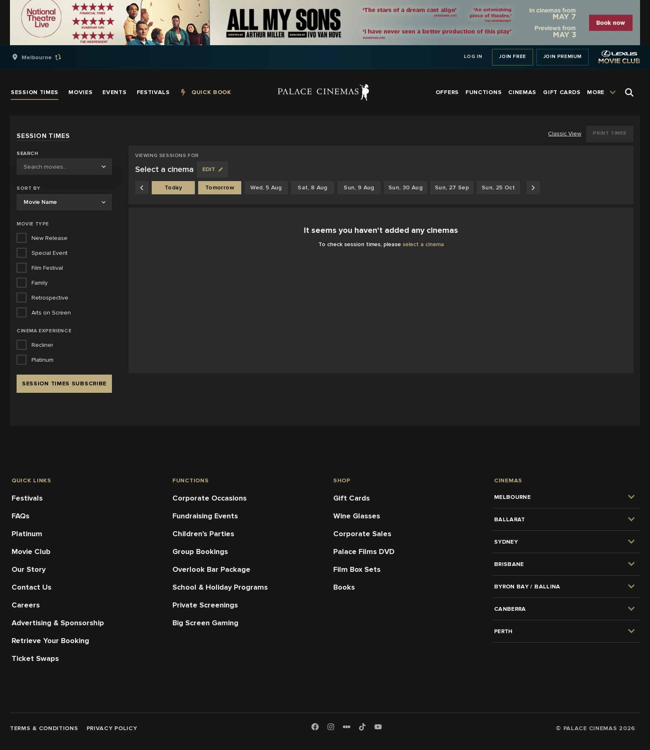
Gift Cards (351, 498)
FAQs (20, 515)
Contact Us (31, 587)
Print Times (610, 133)
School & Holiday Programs (220, 587)
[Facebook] (315, 727)
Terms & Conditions (44, 728)
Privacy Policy (112, 728)
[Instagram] (331, 727)
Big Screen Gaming (205, 622)
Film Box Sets (357, 569)
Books (344, 587)
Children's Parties (203, 533)
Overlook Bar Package (211, 569)
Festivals (27, 498)
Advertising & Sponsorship (58, 622)
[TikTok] (362, 727)
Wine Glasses (356, 515)
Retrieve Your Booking (50, 640)
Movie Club (31, 551)
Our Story (29, 569)
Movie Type (33, 224)
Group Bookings (200, 551)
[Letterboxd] (346, 727)
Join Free (512, 56)
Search (28, 154)
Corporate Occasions (209, 498)
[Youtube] (378, 727)
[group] (45, 57)
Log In (473, 56)
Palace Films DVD (364, 551)
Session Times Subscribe (64, 383)
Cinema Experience (44, 331)
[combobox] (64, 166)
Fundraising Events (205, 515)
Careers (26, 605)
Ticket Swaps (35, 658)
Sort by (28, 188)
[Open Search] (629, 92)
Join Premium (562, 56)
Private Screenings (205, 605)
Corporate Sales (362, 533)
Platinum (27, 533)
